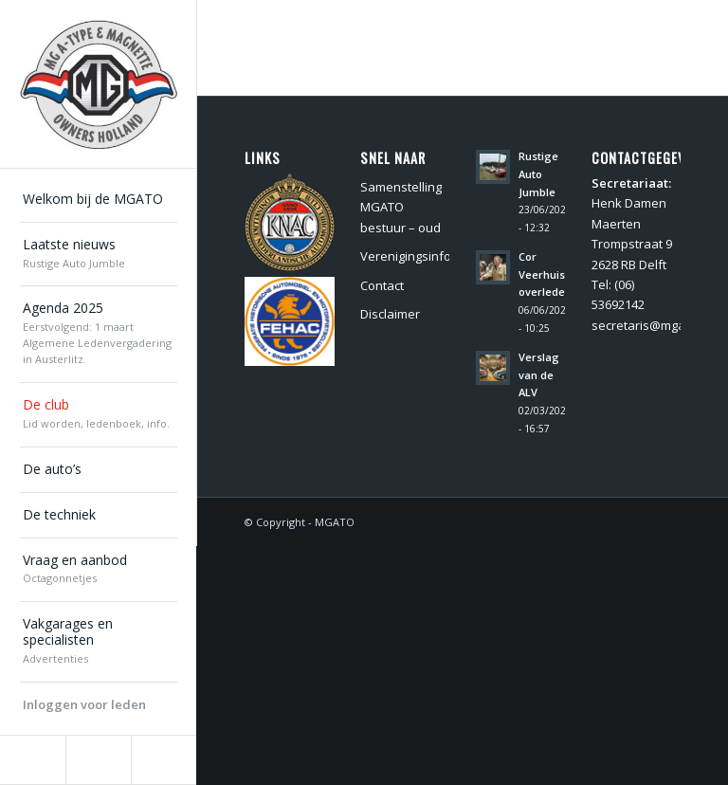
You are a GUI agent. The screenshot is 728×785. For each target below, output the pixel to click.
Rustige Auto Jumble (538, 174)
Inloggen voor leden (84, 704)
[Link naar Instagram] (98, 760)
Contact (382, 285)
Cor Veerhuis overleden (545, 274)
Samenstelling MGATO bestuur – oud (401, 207)
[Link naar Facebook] (32, 760)
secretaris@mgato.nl (651, 325)
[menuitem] (98, 200)
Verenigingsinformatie (404, 256)
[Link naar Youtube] (163, 760)
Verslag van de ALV (539, 375)
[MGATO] (98, 84)
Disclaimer (390, 313)
